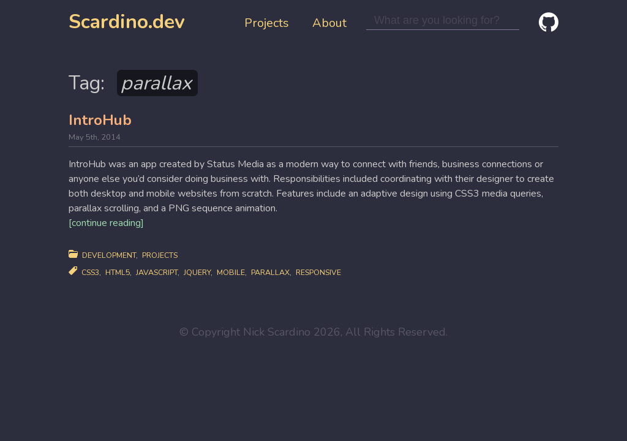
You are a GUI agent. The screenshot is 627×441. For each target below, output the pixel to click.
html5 (117, 272)
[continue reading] (106, 223)
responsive (318, 272)
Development (109, 255)
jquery (197, 272)
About (329, 23)
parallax (270, 272)
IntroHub (100, 120)
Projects (266, 23)
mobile (231, 272)
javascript (157, 272)
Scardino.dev (127, 22)
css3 (90, 272)
